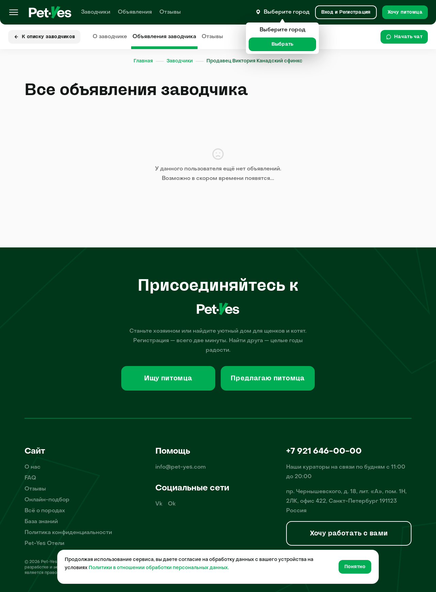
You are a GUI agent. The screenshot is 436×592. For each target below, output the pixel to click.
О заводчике (110, 37)
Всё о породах (45, 511)
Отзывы (170, 12)
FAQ (30, 478)
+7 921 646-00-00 (324, 451)
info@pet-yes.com (180, 467)
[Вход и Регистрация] (346, 12)
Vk (158, 504)
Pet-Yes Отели (44, 543)
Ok (172, 504)
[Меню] (13, 12)
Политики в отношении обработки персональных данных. (159, 568)
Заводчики (95, 12)
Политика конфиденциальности (68, 532)
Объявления (135, 12)
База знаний (41, 522)
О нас (33, 467)
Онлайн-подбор (47, 500)
